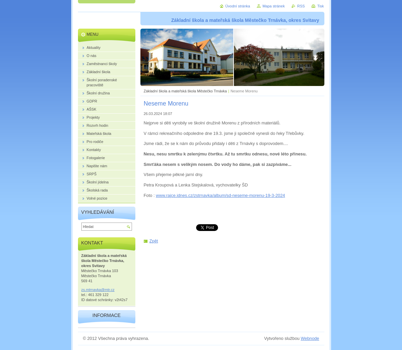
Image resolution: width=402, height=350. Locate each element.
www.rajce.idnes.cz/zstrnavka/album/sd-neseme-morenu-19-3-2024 (220, 195)
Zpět (154, 240)
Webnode (310, 338)
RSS (301, 6)
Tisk (320, 6)
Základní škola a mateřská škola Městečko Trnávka (185, 91)
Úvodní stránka (237, 6)
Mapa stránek (274, 6)
